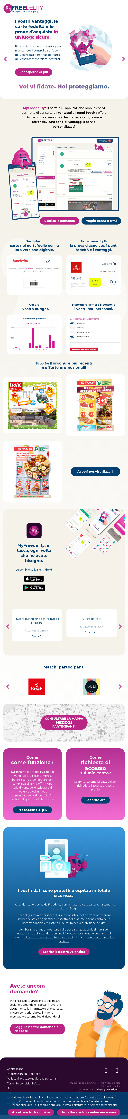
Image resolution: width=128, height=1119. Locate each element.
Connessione (15, 1068)
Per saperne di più (32, 825)
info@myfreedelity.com (108, 1089)
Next (122, 58)
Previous (7, 642)
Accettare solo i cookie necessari (89, 1112)
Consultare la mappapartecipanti (64, 738)
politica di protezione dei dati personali (48, 953)
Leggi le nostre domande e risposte (36, 1044)
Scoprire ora (95, 816)
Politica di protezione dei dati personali (32, 1078)
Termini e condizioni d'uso (23, 1083)
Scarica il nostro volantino (64, 967)
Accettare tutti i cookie (31, 1112)
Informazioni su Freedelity (24, 1073)
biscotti (112, 1104)
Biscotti (11, 1088)
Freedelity (54, 920)
